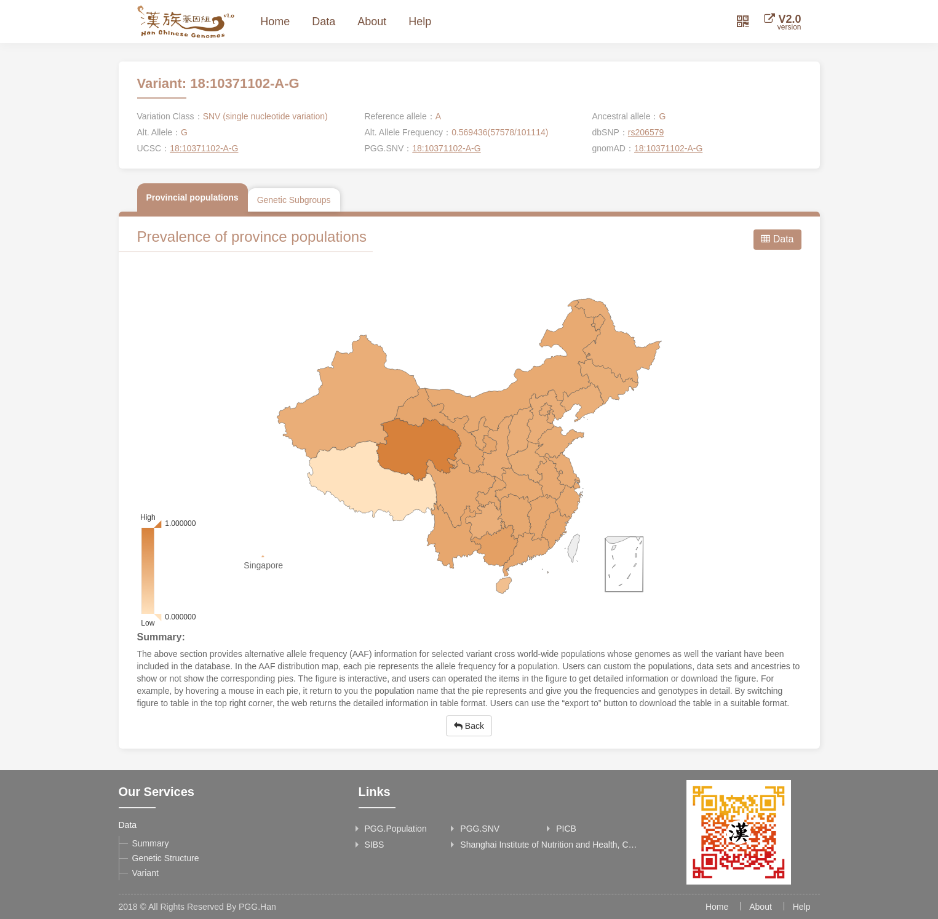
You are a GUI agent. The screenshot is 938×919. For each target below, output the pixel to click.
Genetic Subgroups (294, 200)
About (371, 21)
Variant (145, 873)
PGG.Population (396, 828)
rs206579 (646, 132)
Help (419, 21)
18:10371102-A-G (204, 148)
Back (469, 726)
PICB (566, 828)
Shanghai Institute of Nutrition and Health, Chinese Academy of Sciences (550, 844)
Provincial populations (192, 197)
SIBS (374, 844)
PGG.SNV (479, 828)
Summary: (161, 637)
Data (323, 21)
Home (275, 21)
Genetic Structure (165, 858)
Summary (150, 843)
